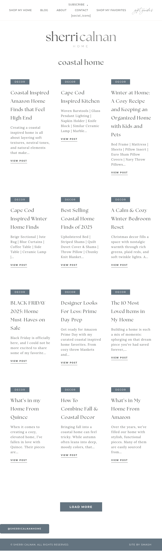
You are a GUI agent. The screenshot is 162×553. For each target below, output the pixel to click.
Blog (44, 10)
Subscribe (76, 4)
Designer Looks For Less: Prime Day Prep (79, 311)
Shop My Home (20, 10)
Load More (81, 509)
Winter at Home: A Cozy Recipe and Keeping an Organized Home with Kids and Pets (131, 114)
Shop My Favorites (111, 10)
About (61, 10)
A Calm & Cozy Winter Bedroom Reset (131, 219)
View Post (19, 161)
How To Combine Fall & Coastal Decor (79, 409)
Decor (19, 81)
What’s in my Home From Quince (26, 409)
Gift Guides (143, 9)
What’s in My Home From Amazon (126, 409)
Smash (146, 546)
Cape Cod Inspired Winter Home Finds (29, 219)
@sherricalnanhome (24, 531)
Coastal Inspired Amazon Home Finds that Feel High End (30, 106)
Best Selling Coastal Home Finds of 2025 (78, 219)
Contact (81, 10)
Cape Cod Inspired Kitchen (80, 97)
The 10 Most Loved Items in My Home (128, 311)
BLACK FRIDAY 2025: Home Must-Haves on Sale (28, 316)
